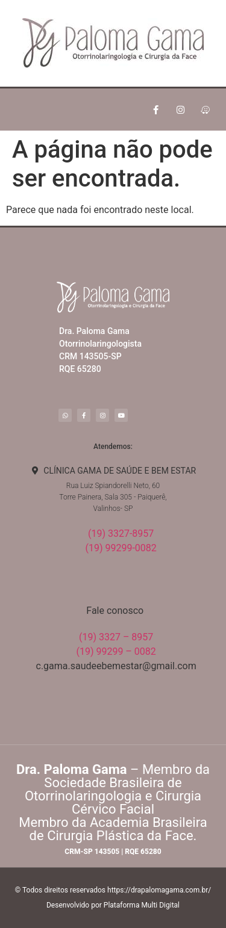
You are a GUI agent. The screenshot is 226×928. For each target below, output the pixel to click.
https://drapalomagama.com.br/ (159, 890)
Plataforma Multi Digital (142, 905)
